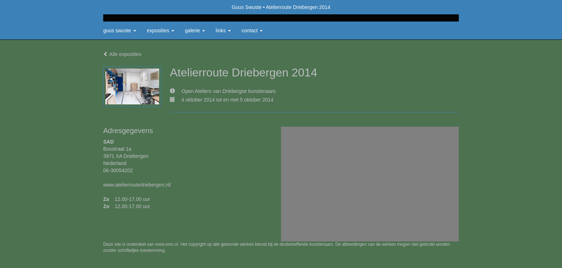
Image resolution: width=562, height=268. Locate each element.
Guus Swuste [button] (119, 30)
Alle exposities (122, 54)
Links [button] (223, 30)
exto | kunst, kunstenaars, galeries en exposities (123, 7)
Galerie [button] (195, 30)
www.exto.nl (166, 244)
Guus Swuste (247, 7)
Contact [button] (252, 30)
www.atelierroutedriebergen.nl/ (137, 185)
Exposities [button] (160, 30)
